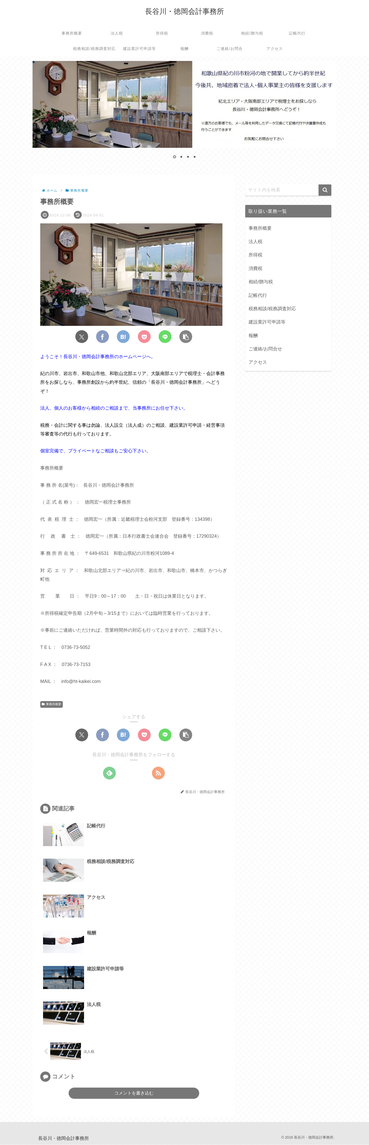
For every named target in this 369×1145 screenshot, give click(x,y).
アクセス (258, 362)
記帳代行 (258, 295)
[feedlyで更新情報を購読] (109, 773)
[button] (185, 336)
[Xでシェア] (81, 336)
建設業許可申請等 (267, 322)
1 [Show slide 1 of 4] (174, 157)
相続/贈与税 (261, 281)
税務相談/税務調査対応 (272, 308)
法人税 (255, 241)
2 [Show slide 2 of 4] (181, 157)
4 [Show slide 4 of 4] (194, 157)
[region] (184, 113)
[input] (288, 190)
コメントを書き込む (133, 1093)
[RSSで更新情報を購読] (158, 773)
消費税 (255, 268)
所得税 (255, 254)
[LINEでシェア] (165, 336)
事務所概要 (51, 704)
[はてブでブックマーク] (123, 336)
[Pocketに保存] (144, 336)
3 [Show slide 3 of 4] (188, 157)
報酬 (253, 335)
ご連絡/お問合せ (265, 348)
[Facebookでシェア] (102, 336)
